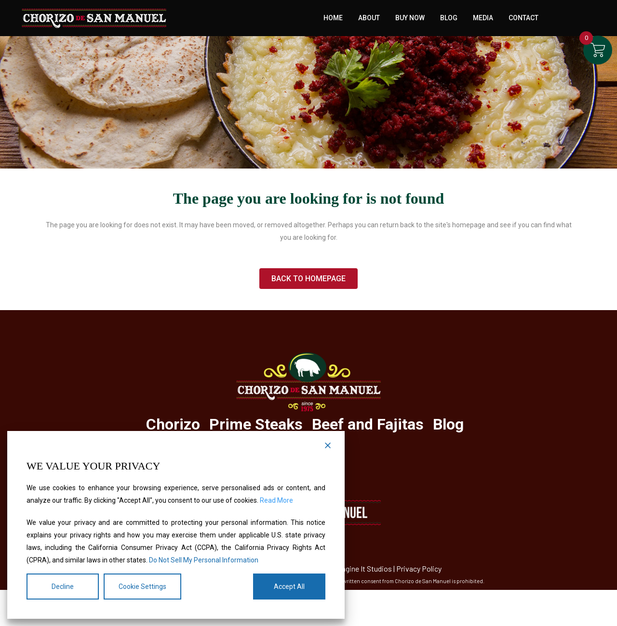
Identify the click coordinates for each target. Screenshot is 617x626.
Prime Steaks (256, 424)
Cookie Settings (142, 586)
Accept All (289, 586)
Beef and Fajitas (368, 424)
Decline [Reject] (63, 586)
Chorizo (173, 424)
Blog (448, 424)
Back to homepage (308, 278)
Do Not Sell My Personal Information (203, 560)
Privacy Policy (419, 568)
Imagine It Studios (363, 568)
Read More (276, 500)
